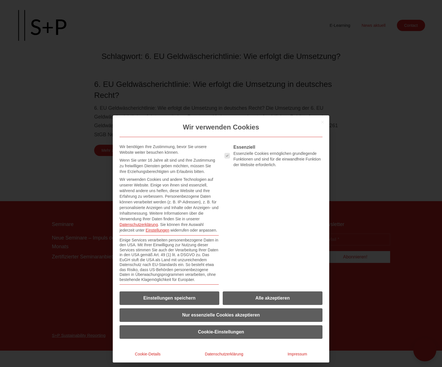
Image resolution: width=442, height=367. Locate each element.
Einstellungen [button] (157, 230)
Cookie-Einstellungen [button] (221, 331)
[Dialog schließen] (322, 122)
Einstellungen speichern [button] (169, 298)
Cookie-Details (148, 354)
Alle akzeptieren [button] (272, 298)
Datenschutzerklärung (139, 224)
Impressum (297, 354)
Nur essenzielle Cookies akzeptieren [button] (221, 315)
